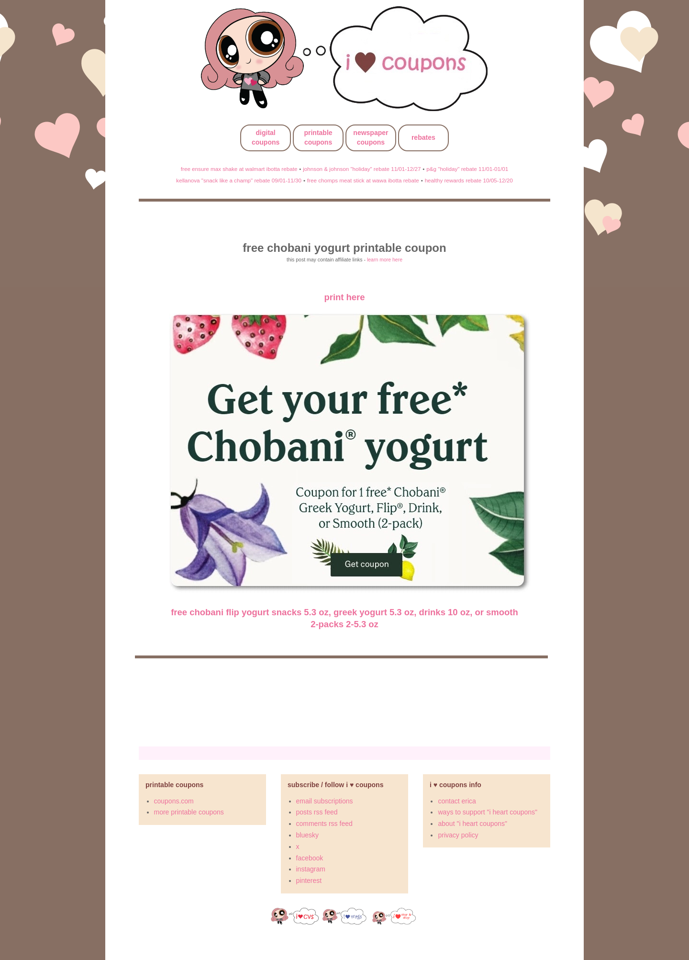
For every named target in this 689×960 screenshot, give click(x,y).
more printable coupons (189, 812)
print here (344, 297)
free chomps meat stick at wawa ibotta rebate (363, 180)
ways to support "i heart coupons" (487, 812)
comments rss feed (324, 823)
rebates (423, 137)
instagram (310, 869)
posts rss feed (317, 812)
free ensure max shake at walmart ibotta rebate (239, 169)
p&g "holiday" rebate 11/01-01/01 (467, 169)
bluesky (307, 835)
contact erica (457, 801)
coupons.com (174, 801)
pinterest (309, 880)
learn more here (384, 259)
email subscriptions (324, 801)
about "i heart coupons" (472, 823)
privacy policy (458, 835)
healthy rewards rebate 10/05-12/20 (469, 180)
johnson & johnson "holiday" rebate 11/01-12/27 (362, 169)
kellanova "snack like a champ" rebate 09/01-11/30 (238, 180)
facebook (309, 858)
